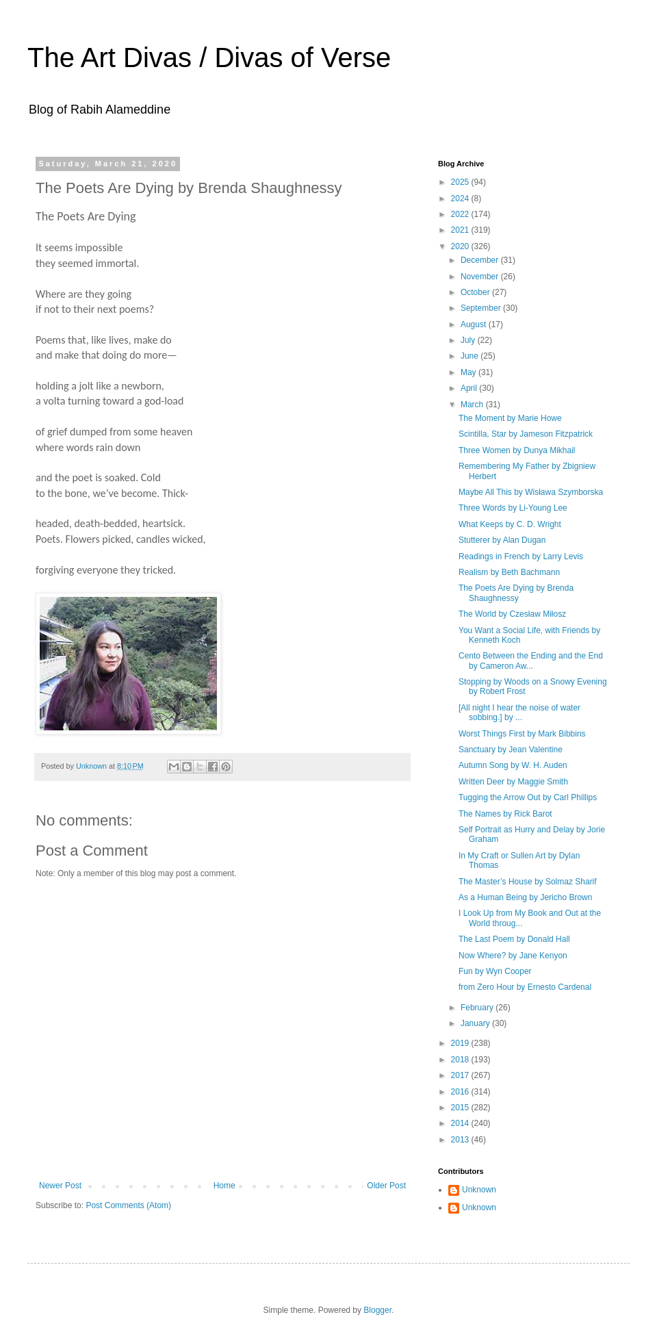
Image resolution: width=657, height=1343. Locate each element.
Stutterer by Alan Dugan (502, 540)
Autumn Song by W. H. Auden (513, 765)
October (476, 292)
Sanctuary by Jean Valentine (511, 749)
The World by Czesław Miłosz (512, 614)
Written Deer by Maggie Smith (513, 781)
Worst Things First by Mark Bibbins (522, 734)
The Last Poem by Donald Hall (514, 939)
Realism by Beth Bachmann (509, 572)
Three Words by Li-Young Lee (513, 508)
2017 (461, 1075)
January (476, 1023)
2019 (461, 1043)
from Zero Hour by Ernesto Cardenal (525, 987)
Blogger (377, 1310)
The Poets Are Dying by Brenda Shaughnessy (516, 592)
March (473, 404)
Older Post (386, 1185)
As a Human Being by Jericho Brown (525, 897)
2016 (461, 1092)
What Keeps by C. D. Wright (510, 524)
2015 (461, 1107)
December (481, 260)
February (478, 1007)
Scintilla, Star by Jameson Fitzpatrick (526, 434)
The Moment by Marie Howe (510, 418)
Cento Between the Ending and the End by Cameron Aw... (531, 660)
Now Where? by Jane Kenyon (513, 955)
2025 (461, 182)
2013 (461, 1139)
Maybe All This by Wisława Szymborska (531, 492)
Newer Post (60, 1185)
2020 (461, 246)
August (475, 324)
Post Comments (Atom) (128, 1205)
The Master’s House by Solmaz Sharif (528, 881)
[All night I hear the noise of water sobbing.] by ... (519, 712)
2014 (461, 1123)
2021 (461, 230)
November (481, 276)
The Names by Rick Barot (505, 814)
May (469, 372)
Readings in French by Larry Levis (521, 556)
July (469, 340)
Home (224, 1185)
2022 (461, 214)
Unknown (479, 1189)
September (482, 308)
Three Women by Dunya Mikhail (517, 450)
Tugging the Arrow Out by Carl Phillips (528, 797)
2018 (461, 1059)
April (470, 388)
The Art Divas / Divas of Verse (209, 57)
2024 (461, 198)
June (470, 356)
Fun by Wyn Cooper (495, 971)
